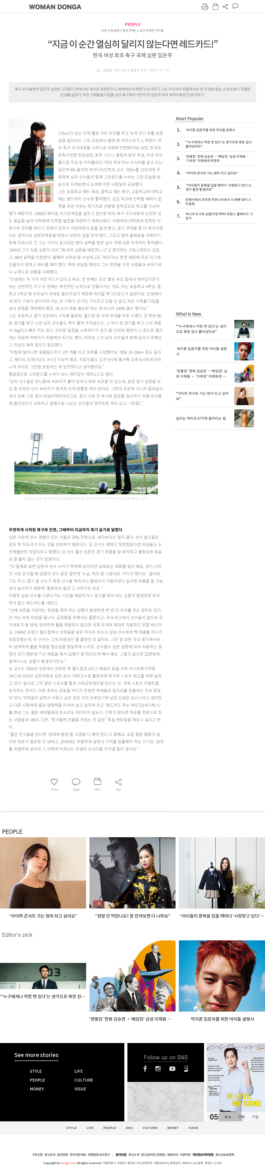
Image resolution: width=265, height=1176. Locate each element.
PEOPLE (132, 24)
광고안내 (50, 1155)
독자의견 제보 (78, 1155)
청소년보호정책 (225, 1155)
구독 (241, 1116)
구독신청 (37, 1155)
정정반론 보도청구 (99, 1155)
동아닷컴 (121, 1155)
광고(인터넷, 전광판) (153, 1155)
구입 (255, 1116)
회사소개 (134, 1155)
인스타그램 (158, 1068)
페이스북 (145, 1068)
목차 (227, 1116)
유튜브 (172, 1068)
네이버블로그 (186, 1068)
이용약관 (185, 1155)
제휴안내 (172, 1155)
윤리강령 (62, 1155)
